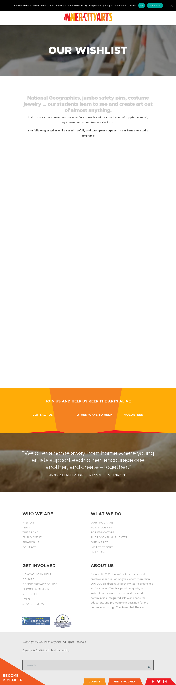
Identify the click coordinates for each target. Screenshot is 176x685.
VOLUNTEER (31, 594)
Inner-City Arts (52, 641)
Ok (141, 5)
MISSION (28, 522)
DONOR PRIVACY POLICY (39, 584)
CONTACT (29, 547)
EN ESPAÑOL (99, 552)
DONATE (28, 579)
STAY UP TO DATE (34, 603)
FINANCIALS (30, 542)
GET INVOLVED (124, 681)
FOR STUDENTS (101, 527)
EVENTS (27, 599)
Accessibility (63, 650)
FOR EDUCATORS (103, 532)
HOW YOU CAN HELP (36, 574)
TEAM (26, 527)
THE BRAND (30, 532)
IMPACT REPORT (102, 547)
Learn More (155, 5)
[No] (171, 5)
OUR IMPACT (99, 542)
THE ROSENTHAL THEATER (109, 537)
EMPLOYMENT (32, 537)
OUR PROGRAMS (102, 522)
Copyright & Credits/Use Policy (38, 650)
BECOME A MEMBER (35, 589)
